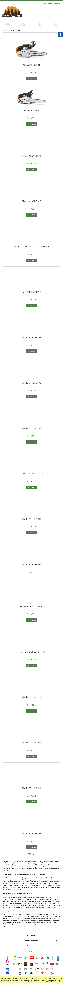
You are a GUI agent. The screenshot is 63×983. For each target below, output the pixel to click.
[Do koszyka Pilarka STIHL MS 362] (31, 847)
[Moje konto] (39, 24)
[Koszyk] (55, 24)
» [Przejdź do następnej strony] (36, 855)
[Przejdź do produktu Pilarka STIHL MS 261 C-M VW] (31, 639)
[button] (7, 24)
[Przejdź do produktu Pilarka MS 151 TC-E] (31, 50)
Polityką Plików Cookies (49, 978)
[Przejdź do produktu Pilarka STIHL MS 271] (31, 685)
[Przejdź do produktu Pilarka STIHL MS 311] (31, 775)
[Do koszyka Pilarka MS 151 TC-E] (31, 78)
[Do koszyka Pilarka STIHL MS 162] (31, 351)
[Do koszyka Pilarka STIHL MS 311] (31, 801)
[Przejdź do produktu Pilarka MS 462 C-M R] (31, 189)
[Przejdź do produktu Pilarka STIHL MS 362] (31, 821)
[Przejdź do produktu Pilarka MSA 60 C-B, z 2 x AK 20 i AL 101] (31, 234)
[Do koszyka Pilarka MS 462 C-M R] (31, 215)
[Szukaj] (23, 24)
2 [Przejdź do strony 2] (33, 855)
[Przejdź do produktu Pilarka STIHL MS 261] (31, 552)
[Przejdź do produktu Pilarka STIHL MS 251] (31, 507)
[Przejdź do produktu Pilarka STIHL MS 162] (31, 325)
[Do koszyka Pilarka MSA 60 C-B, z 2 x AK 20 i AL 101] (31, 260)
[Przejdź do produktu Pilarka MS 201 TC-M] (31, 143)
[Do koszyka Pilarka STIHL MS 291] (31, 756)
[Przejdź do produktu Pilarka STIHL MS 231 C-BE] (31, 461)
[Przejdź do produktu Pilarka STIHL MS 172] (31, 370)
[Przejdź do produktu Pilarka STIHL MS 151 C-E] (31, 279)
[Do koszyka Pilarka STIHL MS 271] (31, 711)
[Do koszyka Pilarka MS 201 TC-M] (31, 169)
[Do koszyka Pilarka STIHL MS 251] (31, 532)
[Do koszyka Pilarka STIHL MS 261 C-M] (31, 620)
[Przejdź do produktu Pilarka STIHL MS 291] (31, 730)
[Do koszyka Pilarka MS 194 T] (31, 124)
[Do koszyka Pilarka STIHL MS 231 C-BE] (31, 487)
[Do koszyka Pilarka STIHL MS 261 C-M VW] (31, 665)
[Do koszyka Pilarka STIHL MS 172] (31, 396)
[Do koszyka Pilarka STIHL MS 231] (31, 442)
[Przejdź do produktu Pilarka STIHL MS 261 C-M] (31, 594)
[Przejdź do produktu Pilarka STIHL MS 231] (31, 416)
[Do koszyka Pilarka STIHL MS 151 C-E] (31, 305)
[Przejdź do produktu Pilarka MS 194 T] (31, 98)
